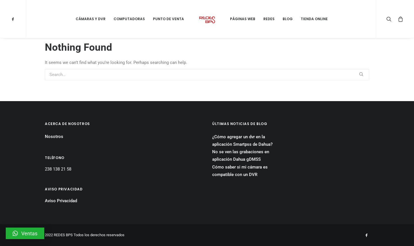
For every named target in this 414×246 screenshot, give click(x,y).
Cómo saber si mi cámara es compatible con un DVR (240, 170)
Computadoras (129, 18)
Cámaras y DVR (91, 18)
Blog (288, 18)
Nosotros (54, 136)
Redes (269, 18)
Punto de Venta (168, 18)
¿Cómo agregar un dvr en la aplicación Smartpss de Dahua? (242, 140)
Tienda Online (314, 18)
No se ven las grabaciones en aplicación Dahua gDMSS (240, 155)
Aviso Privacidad (61, 200)
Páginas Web (242, 18)
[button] (25, 233)
